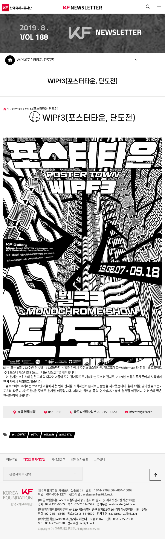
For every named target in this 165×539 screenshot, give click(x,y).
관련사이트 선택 (42, 474)
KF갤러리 (19, 434)
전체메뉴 (158, 6)
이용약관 (11, 459)
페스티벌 (66, 434)
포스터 (50, 434)
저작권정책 (58, 459)
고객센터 (99, 459)
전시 (35, 434)
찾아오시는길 (79, 459)
